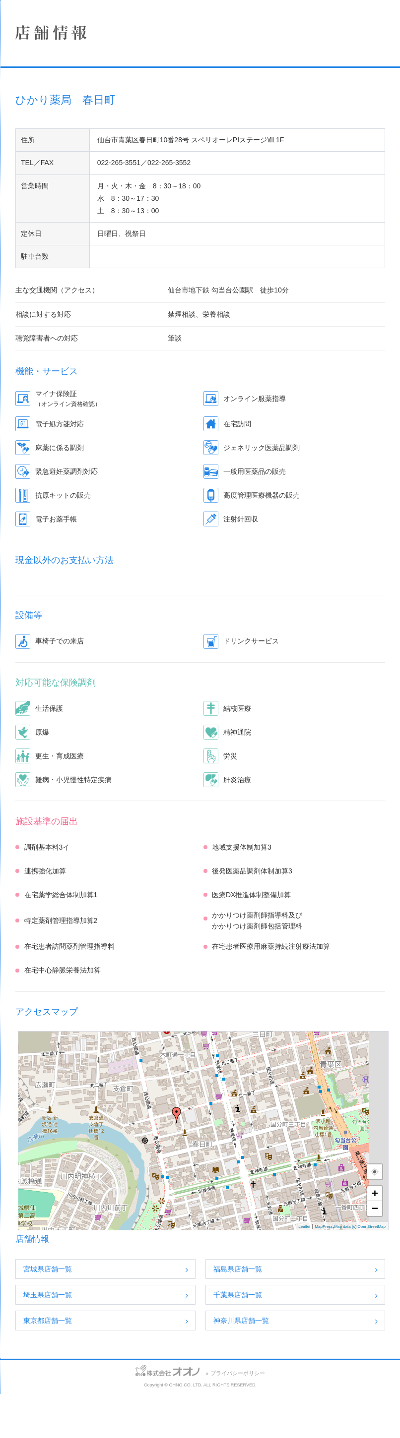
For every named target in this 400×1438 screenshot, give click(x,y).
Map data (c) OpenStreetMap (360, 1270)
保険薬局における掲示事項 (77, 229)
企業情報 (77, 98)
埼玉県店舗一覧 (171, 1339)
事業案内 (77, 150)
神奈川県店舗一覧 (303, 1365)
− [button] (375, 1252)
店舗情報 (77, 124)
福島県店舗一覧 (299, 1313)
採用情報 (77, 176)
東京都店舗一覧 (171, 1365)
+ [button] (375, 1237)
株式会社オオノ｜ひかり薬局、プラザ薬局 (62, 38)
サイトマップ (102, 1416)
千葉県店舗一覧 (299, 1339)
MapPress (324, 1270)
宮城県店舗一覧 (171, 1313)
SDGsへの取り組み (77, 203)
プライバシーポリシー (299, 1417)
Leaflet (304, 1270)
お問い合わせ (19, 1416)
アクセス (61, 1416)
